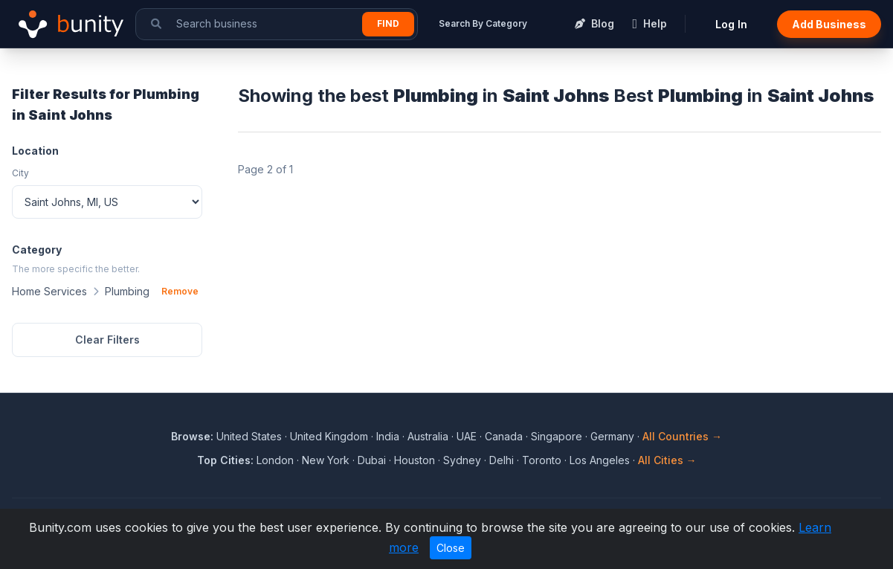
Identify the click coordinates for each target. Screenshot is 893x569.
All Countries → (682, 436)
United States (249, 436)
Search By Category (483, 23)
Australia (427, 436)
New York (325, 460)
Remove (180, 291)
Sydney (462, 460)
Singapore (556, 436)
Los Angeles (600, 460)
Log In (731, 24)
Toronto (541, 460)
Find (388, 23)
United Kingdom (329, 436)
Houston (414, 460)
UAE (467, 436)
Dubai (372, 460)
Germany (612, 436)
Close (450, 547)
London (275, 460)
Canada (504, 436)
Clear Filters (107, 339)
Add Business (829, 24)
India (387, 436)
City (20, 173)
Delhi (501, 460)
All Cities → (667, 460)
